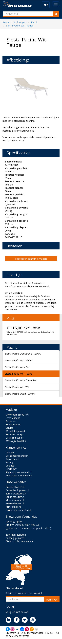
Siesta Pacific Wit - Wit (17, 387)
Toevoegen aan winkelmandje (31, 258)
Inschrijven (51, 599)
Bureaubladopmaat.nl (17, 490)
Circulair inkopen (14, 437)
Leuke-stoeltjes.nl (15, 496)
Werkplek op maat (15, 431)
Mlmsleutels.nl (13, 506)
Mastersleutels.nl (15, 503)
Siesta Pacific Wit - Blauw (18, 360)
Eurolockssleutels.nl (16, 493)
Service (9, 427)
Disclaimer (11, 468)
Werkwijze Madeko (16, 440)
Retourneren (12, 459)
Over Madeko (13, 417)
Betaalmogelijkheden (17, 455)
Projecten (11, 421)
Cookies (10, 465)
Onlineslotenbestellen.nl (18, 510)
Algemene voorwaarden (18, 472)
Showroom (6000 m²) (17, 414)
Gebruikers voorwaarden (19, 475)
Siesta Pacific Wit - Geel (17, 367)
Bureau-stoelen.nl (15, 487)
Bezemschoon (13, 424)
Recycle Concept (14, 434)
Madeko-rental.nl (15, 500)
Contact (10, 452)
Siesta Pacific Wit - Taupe (18, 373)
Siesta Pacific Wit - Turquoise (20, 380)
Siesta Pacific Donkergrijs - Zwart (23, 353)
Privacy (9, 462)
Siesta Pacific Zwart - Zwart (20, 393)
